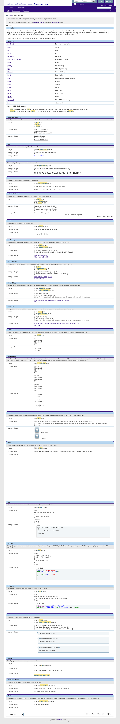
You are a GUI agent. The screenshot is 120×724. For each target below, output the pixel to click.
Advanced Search (109, 10)
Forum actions (16, 10)
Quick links (26, 10)
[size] (9, 50)
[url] (8, 69)
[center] (18, 59)
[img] (9, 81)
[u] (13, 44)
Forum (11, 8)
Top (110, 714)
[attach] (9, 103)
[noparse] (10, 100)
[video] (9, 84)
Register (108, 1)
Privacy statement (102, 714)
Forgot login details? (107, 5)
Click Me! (37, 302)
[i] (10, 44)
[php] (9, 90)
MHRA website (90, 714)
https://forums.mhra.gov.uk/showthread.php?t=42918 (51, 300)
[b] (8, 44)
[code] (9, 87)
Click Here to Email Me (41, 257)
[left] (8, 59)
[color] (9, 47)
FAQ (8, 10)
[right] (13, 59)
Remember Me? (79, 4)
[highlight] (10, 56)
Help (101, 1)
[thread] (9, 72)
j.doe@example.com (41, 255)
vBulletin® (59, 719)
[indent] (9, 62)
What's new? (21, 8)
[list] (8, 78)
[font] (9, 53)
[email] (9, 66)
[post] (9, 75)
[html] (9, 93)
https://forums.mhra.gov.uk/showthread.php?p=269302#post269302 (56, 323)
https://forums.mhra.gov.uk (43, 277)
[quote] (9, 97)
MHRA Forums (39, 278)
